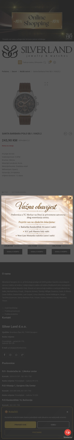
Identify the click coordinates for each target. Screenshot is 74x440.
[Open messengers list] (67, 432)
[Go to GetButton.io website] (68, 437)
